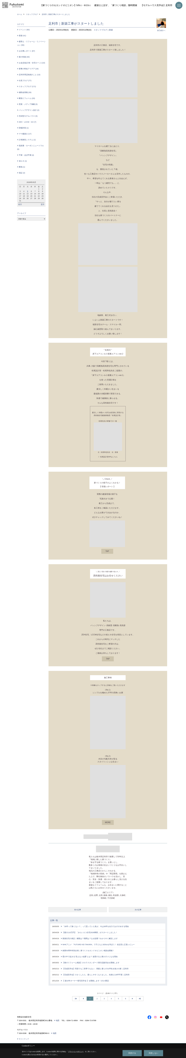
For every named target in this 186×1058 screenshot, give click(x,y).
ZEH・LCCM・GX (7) (27, 122)
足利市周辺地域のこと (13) (29, 75)
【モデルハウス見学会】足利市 (156, 5)
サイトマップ (24, 1039)
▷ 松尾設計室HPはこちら (108, 457)
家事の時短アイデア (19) (29, 69)
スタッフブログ (100, 30)
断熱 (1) (22, 167)
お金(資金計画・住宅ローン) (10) (32, 63)
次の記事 (138, 910)
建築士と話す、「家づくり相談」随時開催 (115, 5)
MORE (108, 822)
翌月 (42, 204)
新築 (111, 30)
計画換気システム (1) (27, 140)
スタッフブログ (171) (27, 86)
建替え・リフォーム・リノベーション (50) (31, 43)
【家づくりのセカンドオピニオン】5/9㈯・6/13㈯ (65, 5)
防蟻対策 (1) (24, 128)
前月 (20, 204)
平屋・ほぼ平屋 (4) (26, 155)
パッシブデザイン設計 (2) (29, 110)
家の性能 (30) (24, 57)
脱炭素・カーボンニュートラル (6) (30, 147)
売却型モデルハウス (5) (28, 116)
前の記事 (77, 910)
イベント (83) (24, 30)
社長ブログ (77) (25, 81)
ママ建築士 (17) (25, 134)
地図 (57, 1020)
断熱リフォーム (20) (27, 98)
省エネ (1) (23, 161)
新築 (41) (22, 36)
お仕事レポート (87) (27, 51)
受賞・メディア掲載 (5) (28, 104)
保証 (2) (22, 173)
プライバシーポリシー (76, 1051)
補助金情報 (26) (25, 92)
